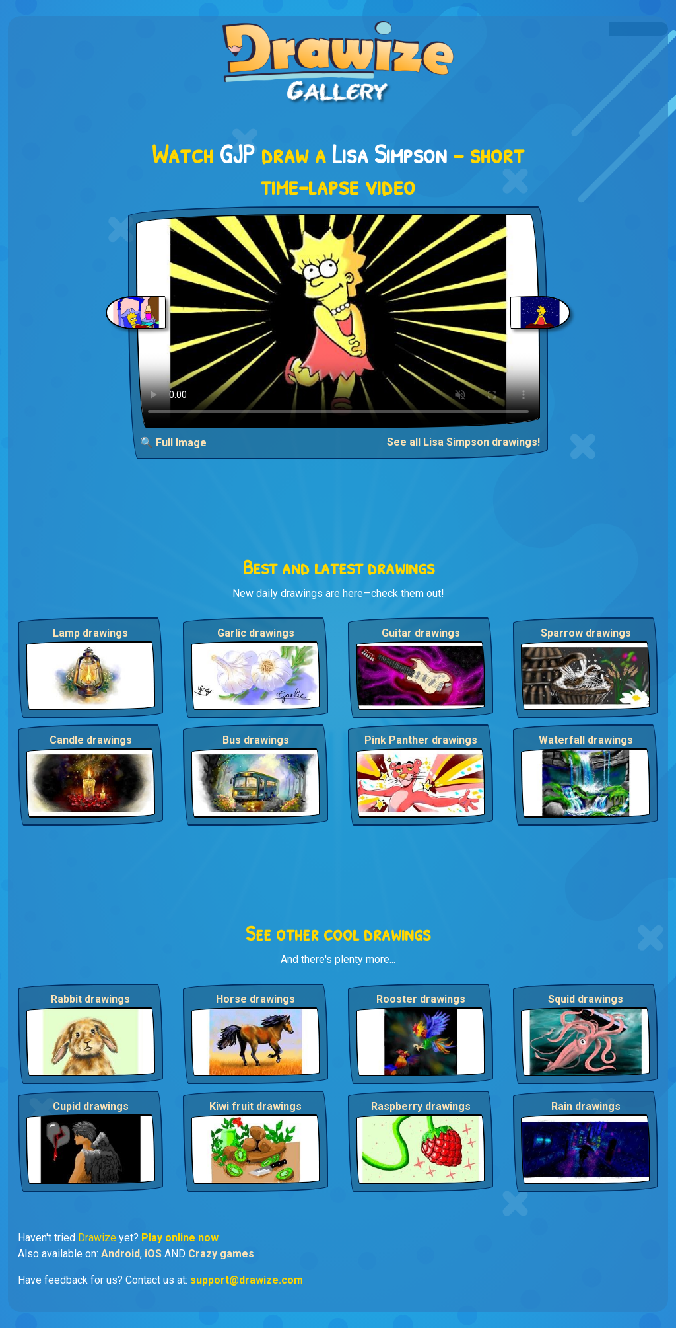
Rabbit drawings (90, 999)
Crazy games (221, 1253)
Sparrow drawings (586, 633)
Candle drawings (91, 740)
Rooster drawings (420, 999)
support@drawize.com (246, 1280)
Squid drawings (585, 999)
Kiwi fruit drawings (255, 1106)
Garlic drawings (255, 633)
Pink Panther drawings (420, 740)
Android (120, 1253)
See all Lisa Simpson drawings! (463, 442)
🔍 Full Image (173, 442)
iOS (153, 1253)
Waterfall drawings (586, 740)
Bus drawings (255, 740)
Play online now (180, 1237)
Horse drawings (255, 999)
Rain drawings (586, 1106)
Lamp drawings (90, 633)
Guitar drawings (421, 633)
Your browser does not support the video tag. (338, 321)
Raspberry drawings (421, 1106)
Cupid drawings (91, 1106)
